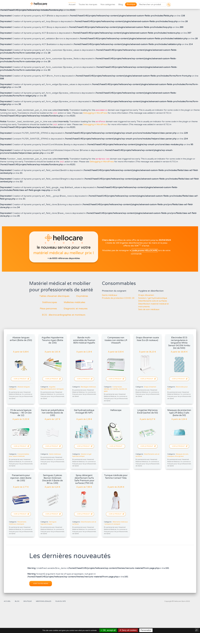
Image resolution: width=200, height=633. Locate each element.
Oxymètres (82, 296)
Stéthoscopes (49, 302)
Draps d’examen (146, 295)
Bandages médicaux (88, 387)
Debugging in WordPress (95, 113)
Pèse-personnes (48, 308)
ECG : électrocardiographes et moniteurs (63, 314)
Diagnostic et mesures (76, 308)
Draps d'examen (150, 387)
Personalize (146, 630)
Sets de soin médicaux (148, 309)
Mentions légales (43, 601)
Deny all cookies (128, 630)
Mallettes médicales (74, 302)
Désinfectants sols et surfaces (152, 301)
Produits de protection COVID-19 (118, 298)
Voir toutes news (40, 583)
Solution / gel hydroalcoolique (152, 298)
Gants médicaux (109, 295)
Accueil (72, 4)
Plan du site (60, 601)
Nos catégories (108, 4)
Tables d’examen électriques (54, 296)
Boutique (131, 4)
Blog (120, 4)
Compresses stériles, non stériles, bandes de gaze (115, 389)
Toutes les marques (88, 4)
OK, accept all (108, 630)
